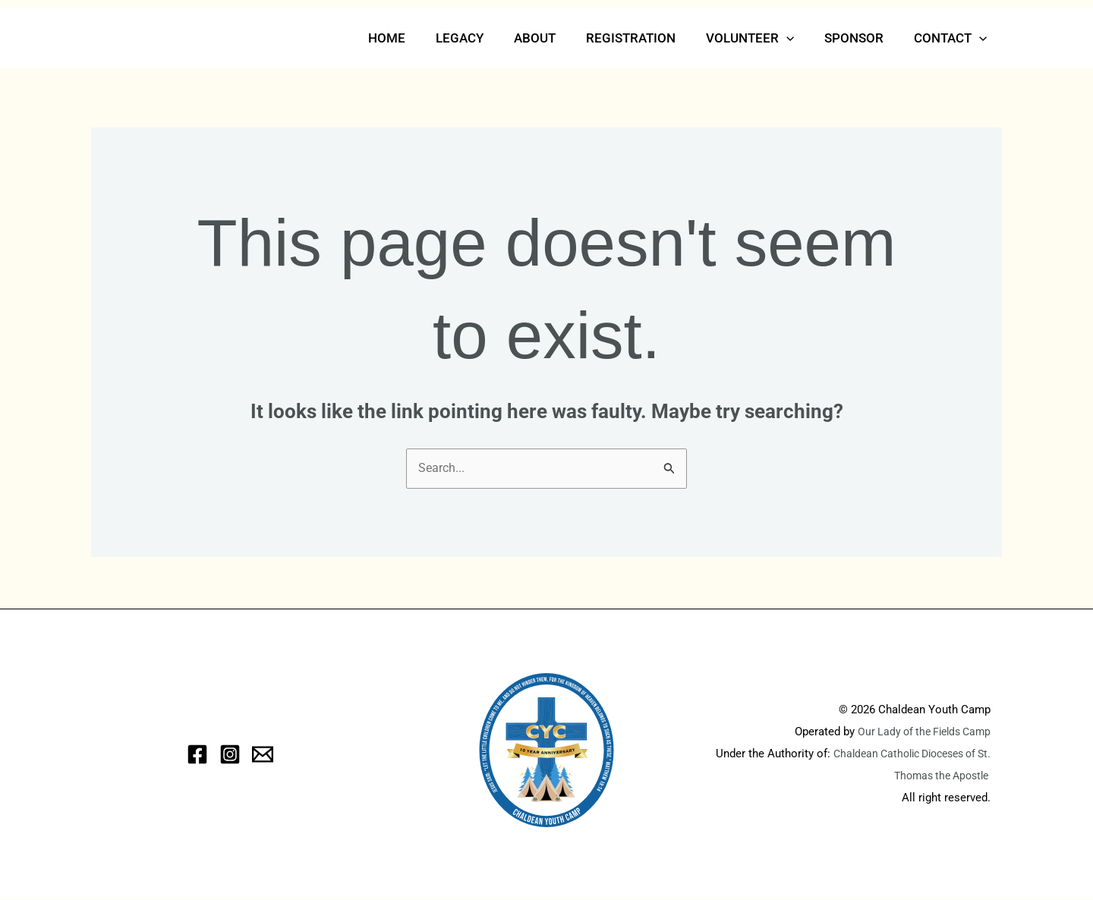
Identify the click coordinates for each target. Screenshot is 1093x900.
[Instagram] (230, 755)
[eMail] (262, 755)
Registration (646, 38)
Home (416, 38)
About (555, 38)
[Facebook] (197, 755)
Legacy (485, 38)
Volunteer (761, 38)
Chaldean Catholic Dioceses (906, 755)
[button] (797, 38)
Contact (952, 38)
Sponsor (860, 38)
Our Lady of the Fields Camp (919, 733)
